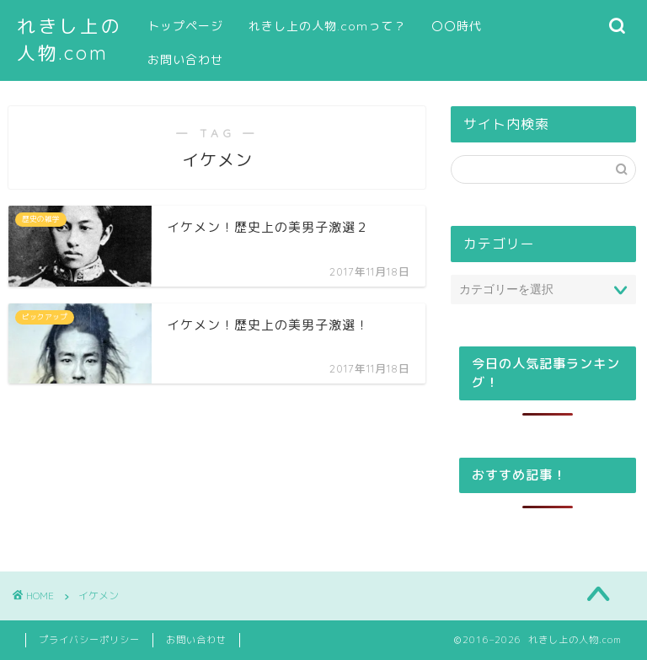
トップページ (185, 26)
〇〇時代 (456, 26)
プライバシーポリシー (89, 640)
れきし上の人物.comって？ (327, 26)
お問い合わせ (185, 59)
